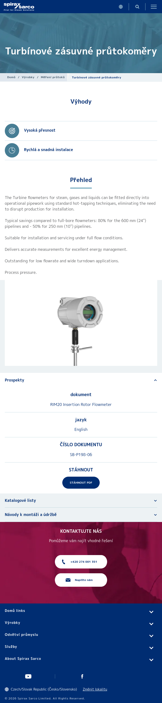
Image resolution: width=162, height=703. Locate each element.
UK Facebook (82, 676)
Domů (11, 77)
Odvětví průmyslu (21, 634)
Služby (11, 646)
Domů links (15, 610)
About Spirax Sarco (23, 658)
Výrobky (28, 77)
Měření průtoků (53, 77)
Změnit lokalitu (95, 689)
